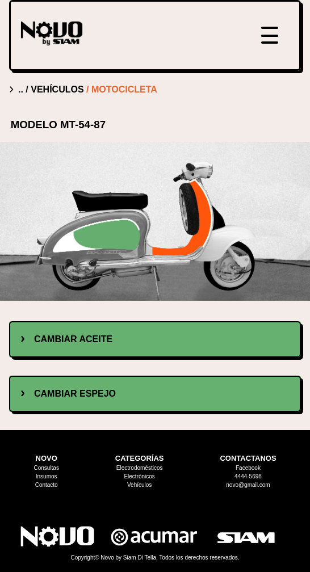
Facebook (248, 468)
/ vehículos (56, 89)
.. (22, 89)
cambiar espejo (75, 393)
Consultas (45, 468)
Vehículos (139, 485)
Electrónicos (139, 476)
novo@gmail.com (248, 485)
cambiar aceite (73, 339)
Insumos (46, 476)
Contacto (46, 485)
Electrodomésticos (139, 468)
